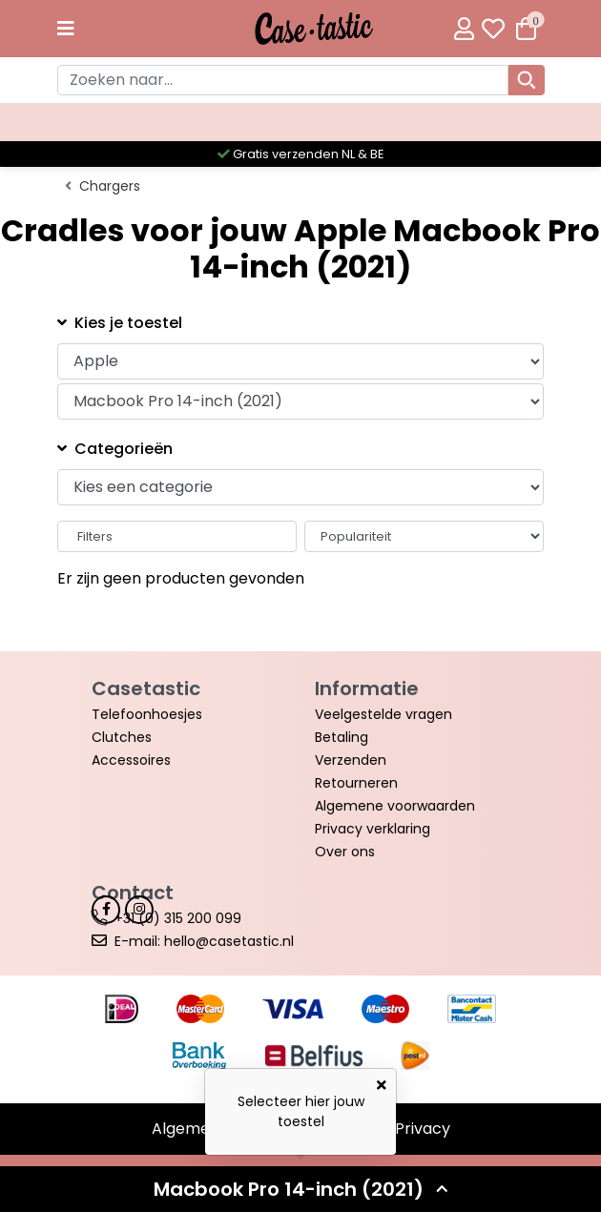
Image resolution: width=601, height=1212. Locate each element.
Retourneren (356, 782)
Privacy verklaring (372, 828)
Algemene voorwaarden (395, 805)
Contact (133, 892)
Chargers (109, 185)
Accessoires (131, 760)
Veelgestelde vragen (383, 714)
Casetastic (146, 688)
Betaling (341, 737)
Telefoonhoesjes (147, 714)
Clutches (122, 737)
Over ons (345, 851)
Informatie (367, 688)
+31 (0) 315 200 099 (177, 918)
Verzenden (350, 760)
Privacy (422, 1129)
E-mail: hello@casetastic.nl (204, 941)
